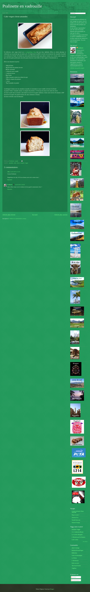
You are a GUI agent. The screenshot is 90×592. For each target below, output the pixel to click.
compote (22, 163)
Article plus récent (8, 215)
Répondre (9, 179)
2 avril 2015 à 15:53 (15, 171)
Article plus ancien (60, 215)
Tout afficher (85, 541)
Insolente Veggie (76, 529)
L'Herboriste (75, 560)
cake (15, 163)
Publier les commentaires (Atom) (18, 218)
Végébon (74, 568)
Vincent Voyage (76, 522)
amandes (11, 163)
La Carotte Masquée (77, 534)
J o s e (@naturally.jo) (77, 532)
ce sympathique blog (30, 52)
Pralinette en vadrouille (22, 6)
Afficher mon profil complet (77, 68)
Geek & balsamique (77, 555)
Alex (8, 171)
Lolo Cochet (75, 539)
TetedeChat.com (76, 520)
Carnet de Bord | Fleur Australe (78, 512)
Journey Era (75, 517)
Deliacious (74, 553)
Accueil (34, 215)
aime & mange (75, 548)
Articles (73, 577)
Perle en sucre (75, 563)
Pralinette (10, 184)
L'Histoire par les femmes (78, 537)
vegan (26, 163)
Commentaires (75, 580)
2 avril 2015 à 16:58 (20, 184)
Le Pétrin (74, 558)
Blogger (52, 589)
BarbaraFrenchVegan (77, 550)
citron (18, 163)
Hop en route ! (75, 515)
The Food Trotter (76, 565)
